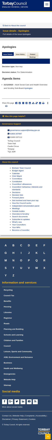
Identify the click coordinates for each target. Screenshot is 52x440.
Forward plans (18, 198)
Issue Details (8, 54)
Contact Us (6, 416)
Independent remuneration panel (25, 206)
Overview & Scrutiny (20, 214)
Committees (17, 179)
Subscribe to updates (21, 219)
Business (8, 363)
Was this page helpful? (14, 116)
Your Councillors (19, 225)
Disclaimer (6, 419)
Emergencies (9, 374)
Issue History (20, 54)
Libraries (8, 312)
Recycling (8, 290)
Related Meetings (33, 55)
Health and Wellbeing (13, 368)
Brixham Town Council (21, 168)
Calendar (16, 173)
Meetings (16, 208)
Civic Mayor (17, 176)
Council (7, 346)
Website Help (9, 379)
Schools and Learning (13, 335)
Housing (7, 307)
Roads (6, 323)
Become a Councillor (20, 230)
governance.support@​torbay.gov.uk (25, 130)
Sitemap (7, 385)
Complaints (29, 416)
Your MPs (16, 227)
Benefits (7, 301)
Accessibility (41, 416)
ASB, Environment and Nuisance (18, 357)
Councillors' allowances (22, 184)
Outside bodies (18, 211)
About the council (10, 162)
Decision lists (17, 195)
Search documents (20, 217)
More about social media (12, 407)
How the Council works (21, 203)
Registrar (8, 318)
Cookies (32, 419)
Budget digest (18, 171)
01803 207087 (16, 134)
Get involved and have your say (25, 200)
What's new (17, 222)
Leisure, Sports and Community (18, 351)
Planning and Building (13, 329)
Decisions (16, 192)
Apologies (28, 88)
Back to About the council (14, 26)
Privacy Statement (19, 419)
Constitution (17, 181)
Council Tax (9, 295)
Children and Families (13, 340)
